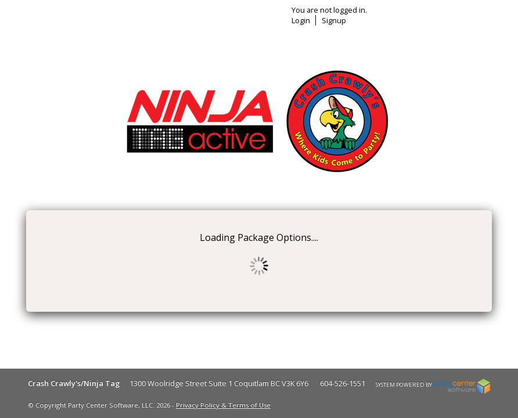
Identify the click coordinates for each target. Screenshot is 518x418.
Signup (334, 20)
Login (301, 20)
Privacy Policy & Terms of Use (223, 405)
